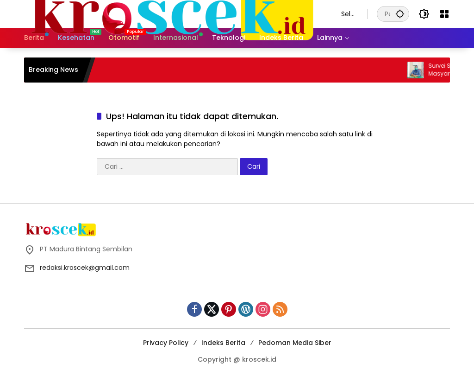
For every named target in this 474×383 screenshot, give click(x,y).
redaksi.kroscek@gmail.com (85, 267)
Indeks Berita (223, 342)
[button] (400, 13)
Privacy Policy (165, 342)
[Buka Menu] (444, 13)
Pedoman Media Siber (294, 342)
